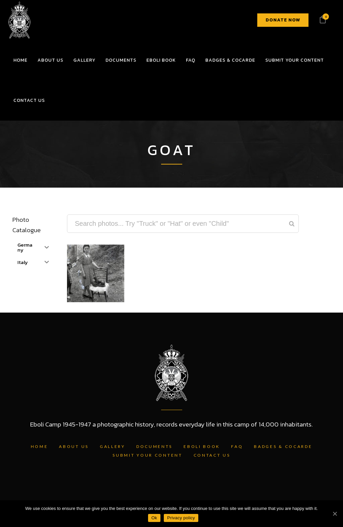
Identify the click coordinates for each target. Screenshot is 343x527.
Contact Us (212, 455)
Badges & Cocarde (283, 446)
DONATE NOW (283, 19)
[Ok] (334, 513)
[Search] (291, 224)
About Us (74, 446)
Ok (154, 517)
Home (39, 446)
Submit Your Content (147, 455)
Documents (154, 446)
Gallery (112, 446)
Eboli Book (202, 446)
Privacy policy (181, 517)
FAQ (237, 446)
